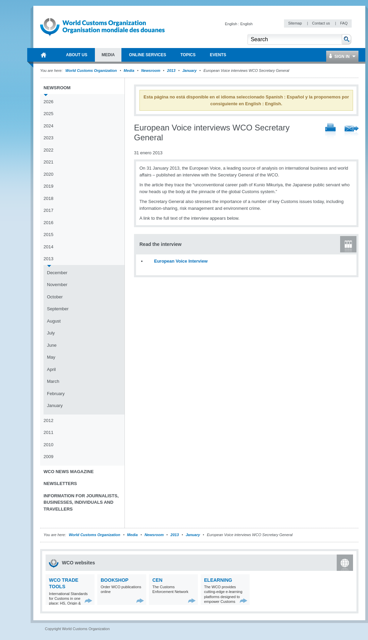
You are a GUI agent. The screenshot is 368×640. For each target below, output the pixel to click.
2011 (48, 432)
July (51, 332)
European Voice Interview (180, 261)
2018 (48, 198)
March (53, 381)
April (51, 369)
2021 (48, 162)
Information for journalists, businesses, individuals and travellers (81, 502)
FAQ (344, 23)
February (56, 393)
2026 (48, 101)
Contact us (321, 23)
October (55, 296)
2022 (48, 150)
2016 (48, 222)
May (51, 357)
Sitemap (295, 23)
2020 (48, 174)
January (189, 70)
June (51, 345)
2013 (171, 70)
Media (129, 70)
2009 (48, 456)
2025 (48, 113)
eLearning (218, 580)
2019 (48, 186)
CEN (157, 580)
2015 (48, 234)
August (54, 321)
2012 (48, 420)
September (58, 308)
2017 (48, 210)
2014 (48, 246)
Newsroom (150, 70)
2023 (48, 137)
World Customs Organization (91, 70)
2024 (48, 125)
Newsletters (60, 483)
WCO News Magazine (69, 471)
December (57, 272)
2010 (48, 444)
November (57, 284)
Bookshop (115, 580)
